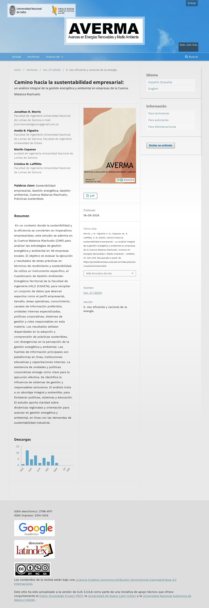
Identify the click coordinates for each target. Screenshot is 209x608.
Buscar (191, 56)
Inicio (17, 69)
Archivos (33, 56)
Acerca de (53, 56)
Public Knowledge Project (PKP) (61, 595)
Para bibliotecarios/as (162, 126)
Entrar (192, 3)
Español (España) (160, 82)
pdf (91, 195)
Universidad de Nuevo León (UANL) (112, 595)
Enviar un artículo (160, 145)
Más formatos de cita (99, 273)
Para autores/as (158, 120)
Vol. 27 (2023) (52, 69)
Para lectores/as (158, 113)
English (153, 88)
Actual (16, 56)
